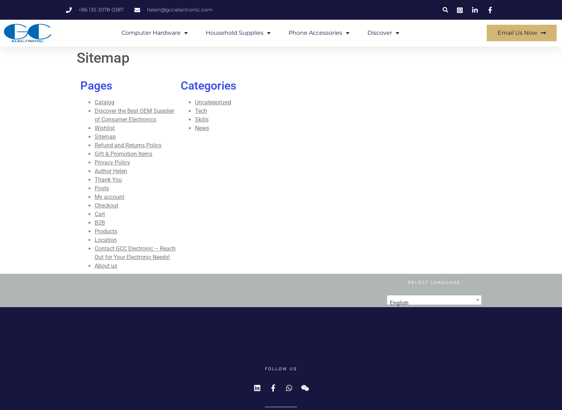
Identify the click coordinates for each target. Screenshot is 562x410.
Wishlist (105, 128)
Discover (383, 33)
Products (106, 231)
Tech (201, 111)
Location (106, 240)
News (202, 128)
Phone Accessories (319, 33)
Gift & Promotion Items (123, 154)
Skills (202, 119)
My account (109, 197)
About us (106, 265)
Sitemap (105, 136)
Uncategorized (213, 102)
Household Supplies (238, 33)
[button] (445, 9)
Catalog (104, 102)
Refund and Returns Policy (128, 145)
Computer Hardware (155, 33)
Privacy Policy (112, 162)
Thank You (108, 179)
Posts (102, 188)
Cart (100, 214)
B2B (100, 222)
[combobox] (434, 300)
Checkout (106, 205)
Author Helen (111, 171)
